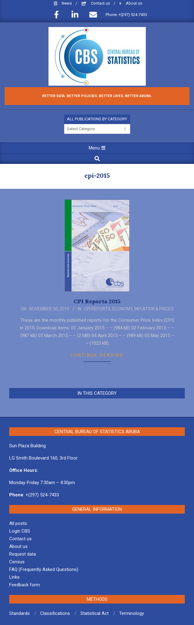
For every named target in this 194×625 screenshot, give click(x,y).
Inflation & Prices (154, 308)
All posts (18, 523)
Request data (22, 554)
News (67, 3)
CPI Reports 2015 (97, 301)
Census (17, 562)
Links (14, 577)
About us (134, 3)
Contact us (101, 3)
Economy (122, 308)
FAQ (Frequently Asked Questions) (43, 569)
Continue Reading (97, 355)
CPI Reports (97, 308)
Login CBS (19, 531)
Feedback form (24, 585)
